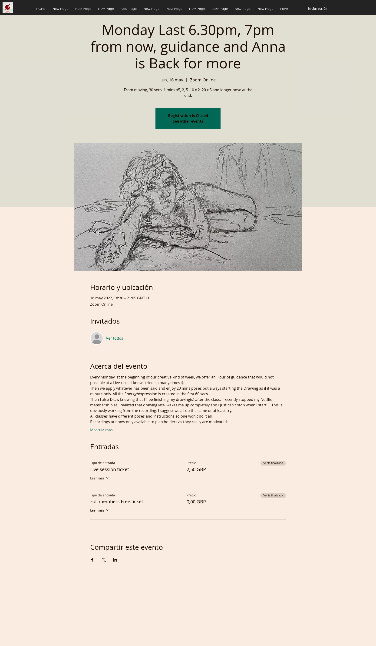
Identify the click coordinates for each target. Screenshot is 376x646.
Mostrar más (101, 429)
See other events (188, 121)
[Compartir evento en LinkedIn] (115, 560)
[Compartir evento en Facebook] (92, 560)
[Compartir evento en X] (104, 560)
